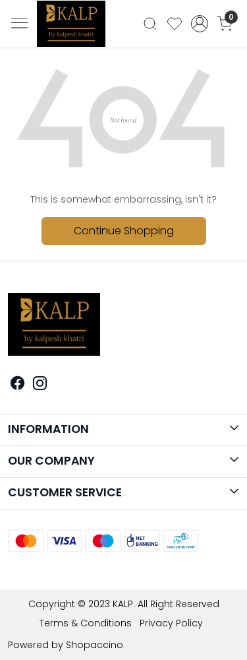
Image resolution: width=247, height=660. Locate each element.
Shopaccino (94, 644)
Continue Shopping (124, 230)
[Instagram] (40, 385)
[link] (150, 24)
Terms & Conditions (86, 623)
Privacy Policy (171, 623)
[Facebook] (18, 385)
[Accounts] (199, 23)
